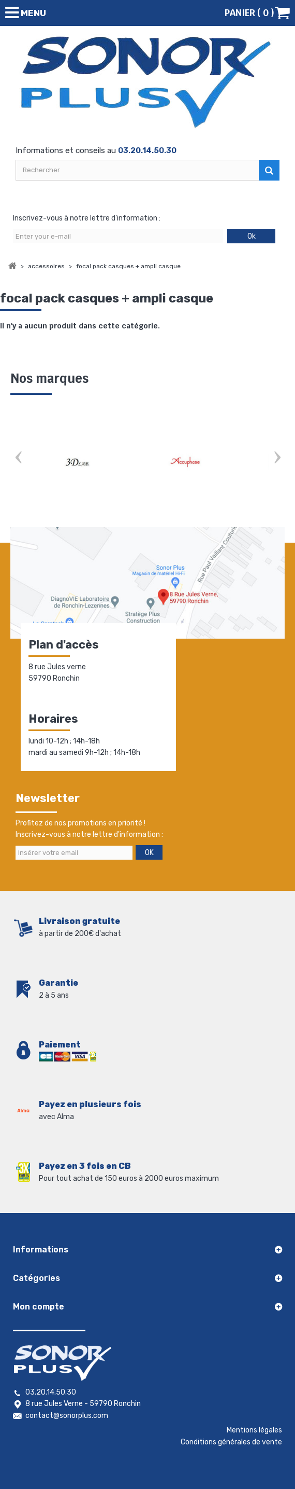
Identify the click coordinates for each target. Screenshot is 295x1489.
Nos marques (49, 378)
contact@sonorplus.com (66, 1415)
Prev (18, 458)
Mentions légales (254, 1430)
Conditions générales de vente (231, 1442)
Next (277, 458)
